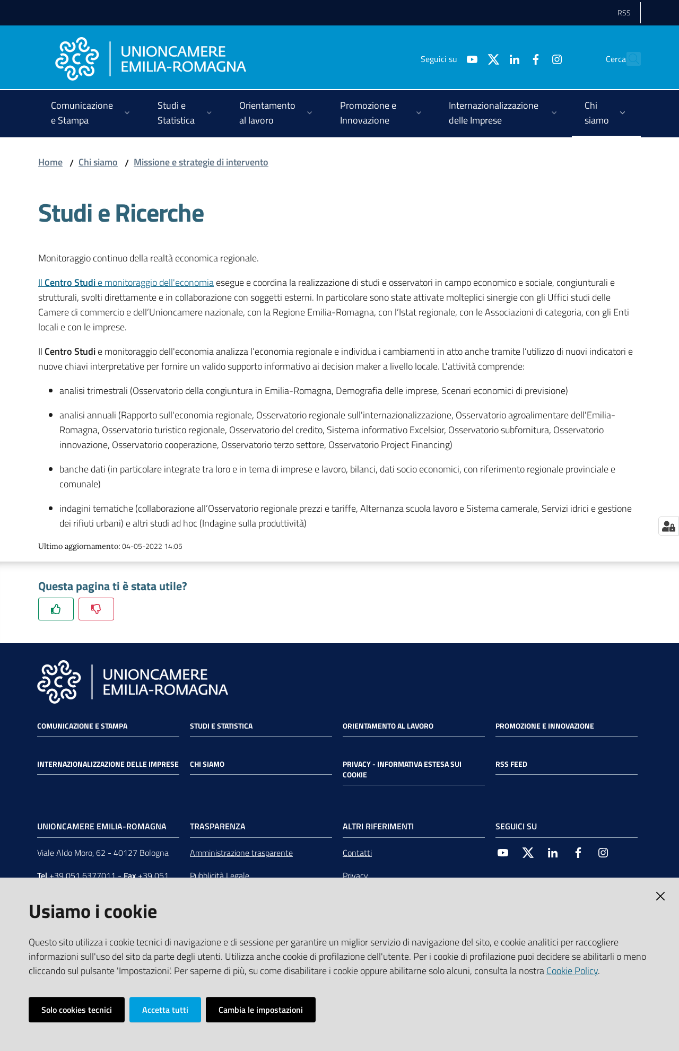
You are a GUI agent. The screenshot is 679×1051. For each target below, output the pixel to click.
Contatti (357, 852)
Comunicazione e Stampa (82, 726)
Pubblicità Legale (219, 875)
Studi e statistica (221, 726)
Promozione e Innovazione (544, 726)
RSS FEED (511, 764)
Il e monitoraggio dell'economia (126, 282)
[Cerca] (628, 59)
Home (50, 162)
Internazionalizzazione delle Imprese (108, 764)
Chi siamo (98, 162)
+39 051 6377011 (82, 875)
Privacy (355, 875)
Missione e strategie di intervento (201, 162)
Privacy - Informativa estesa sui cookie (402, 769)
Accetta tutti (165, 1009)
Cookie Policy (572, 971)
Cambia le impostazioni (261, 1009)
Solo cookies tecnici (76, 1009)
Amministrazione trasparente (241, 852)
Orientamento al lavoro (388, 726)
